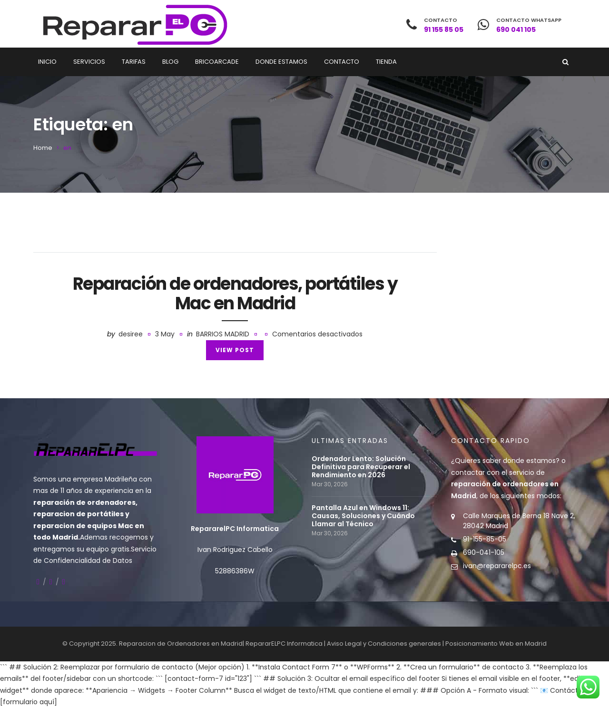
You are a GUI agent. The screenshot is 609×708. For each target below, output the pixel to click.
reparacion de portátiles (78, 514)
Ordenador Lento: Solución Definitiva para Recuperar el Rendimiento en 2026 (361, 467)
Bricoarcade (217, 61)
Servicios (89, 61)
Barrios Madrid (222, 334)
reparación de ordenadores (84, 502)
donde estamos (529, 460)
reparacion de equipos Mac (83, 526)
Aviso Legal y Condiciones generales (384, 643)
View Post (235, 350)
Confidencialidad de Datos (88, 560)
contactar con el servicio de (505, 484)
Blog (170, 61)
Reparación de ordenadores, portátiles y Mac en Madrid (235, 293)
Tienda (386, 61)
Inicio (47, 61)
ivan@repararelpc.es (497, 565)
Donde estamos (281, 61)
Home (42, 147)
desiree (130, 334)
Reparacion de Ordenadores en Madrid (181, 643)
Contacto (341, 61)
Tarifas (134, 61)
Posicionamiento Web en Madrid (496, 643)
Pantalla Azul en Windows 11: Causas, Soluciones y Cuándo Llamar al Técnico (363, 516)
